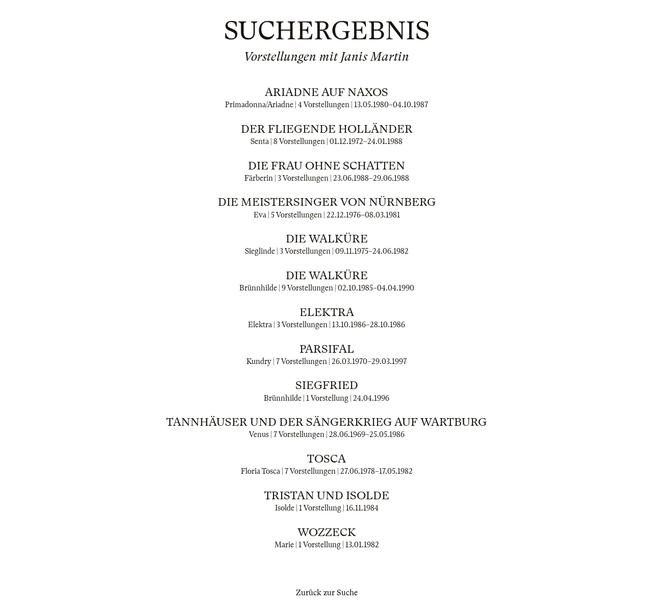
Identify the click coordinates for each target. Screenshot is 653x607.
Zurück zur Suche (327, 592)
